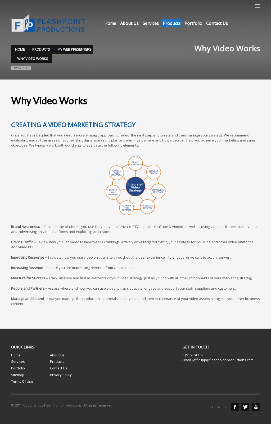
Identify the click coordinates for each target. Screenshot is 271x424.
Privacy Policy (61, 374)
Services (18, 361)
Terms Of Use (22, 381)
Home (16, 355)
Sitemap (17, 374)
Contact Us (58, 368)
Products (57, 361)
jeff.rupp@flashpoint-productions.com (223, 359)
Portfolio (18, 368)
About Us (57, 355)
